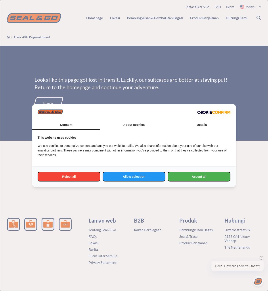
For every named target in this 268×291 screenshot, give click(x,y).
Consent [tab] (66, 125)
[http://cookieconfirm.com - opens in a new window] (213, 112)
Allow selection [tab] (134, 176)
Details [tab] (202, 125)
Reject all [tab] (69, 176)
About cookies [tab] (134, 125)
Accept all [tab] (199, 176)
